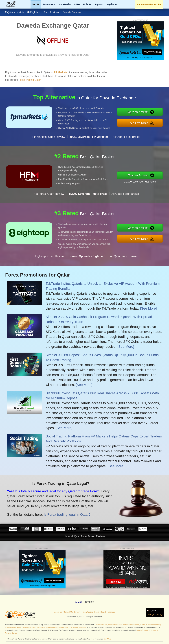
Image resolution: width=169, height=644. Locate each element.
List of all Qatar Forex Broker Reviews (84, 536)
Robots (87, 4)
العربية (78, 601)
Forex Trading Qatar (30, 80)
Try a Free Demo (140, 122)
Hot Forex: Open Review (48, 196)
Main (21, 12)
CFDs (77, 4)
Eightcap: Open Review (49, 258)
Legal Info (111, 4)
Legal (96, 612)
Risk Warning (87, 612)
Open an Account (140, 112)
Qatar (10, 12)
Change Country (155, 614)
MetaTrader (65, 4)
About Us (58, 612)
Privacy (77, 612)
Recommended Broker (149, 4)
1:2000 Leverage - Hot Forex (142, 181)
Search (103, 612)
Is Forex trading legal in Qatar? (64, 513)
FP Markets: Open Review (48, 139)
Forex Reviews (51, 12)
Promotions (49, 4)
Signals (98, 4)
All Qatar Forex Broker (126, 139)
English (33, 12)
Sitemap (111, 612)
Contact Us (68, 612)
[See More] (148, 308)
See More (107, 639)
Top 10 (35, 4)
